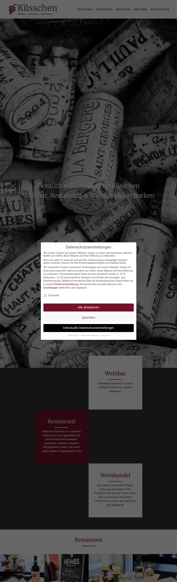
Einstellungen (50, 285)
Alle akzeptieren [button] (88, 305)
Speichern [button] (88, 315)
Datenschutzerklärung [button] (90, 333)
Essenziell (51, 293)
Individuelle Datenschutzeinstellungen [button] (88, 326)
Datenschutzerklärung (66, 282)
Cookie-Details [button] (73, 333)
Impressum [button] (105, 333)
